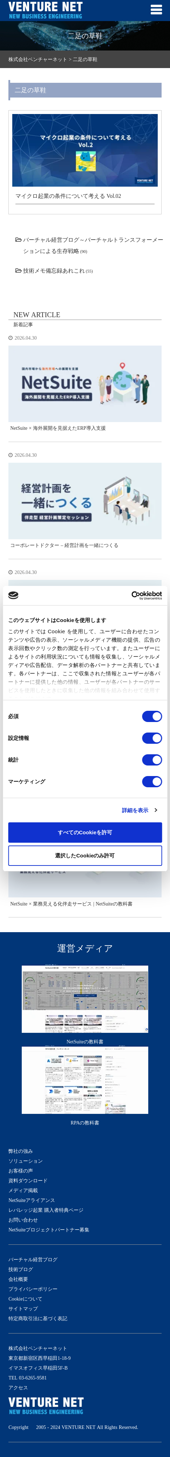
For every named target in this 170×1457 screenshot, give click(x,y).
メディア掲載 (23, 1190)
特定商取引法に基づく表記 (37, 1318)
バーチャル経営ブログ (32, 1259)
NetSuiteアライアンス (31, 1200)
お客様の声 (20, 1170)
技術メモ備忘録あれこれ (54, 270)
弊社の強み (20, 1151)
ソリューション (25, 1160)
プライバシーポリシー (32, 1288)
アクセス (18, 1387)
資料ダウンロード (28, 1180)
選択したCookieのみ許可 (85, 855)
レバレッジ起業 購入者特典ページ (45, 1210)
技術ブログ (20, 1269)
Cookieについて (25, 1298)
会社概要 (18, 1279)
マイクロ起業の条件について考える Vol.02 (68, 196)
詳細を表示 (135, 810)
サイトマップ (23, 1308)
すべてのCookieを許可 (85, 832)
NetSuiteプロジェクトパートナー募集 (48, 1229)
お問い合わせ (23, 1219)
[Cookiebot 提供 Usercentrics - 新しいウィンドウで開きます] (131, 595)
